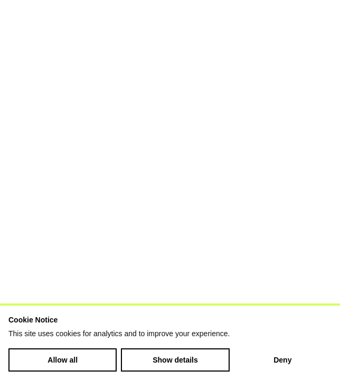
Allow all (63, 360)
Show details (175, 360)
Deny (282, 360)
